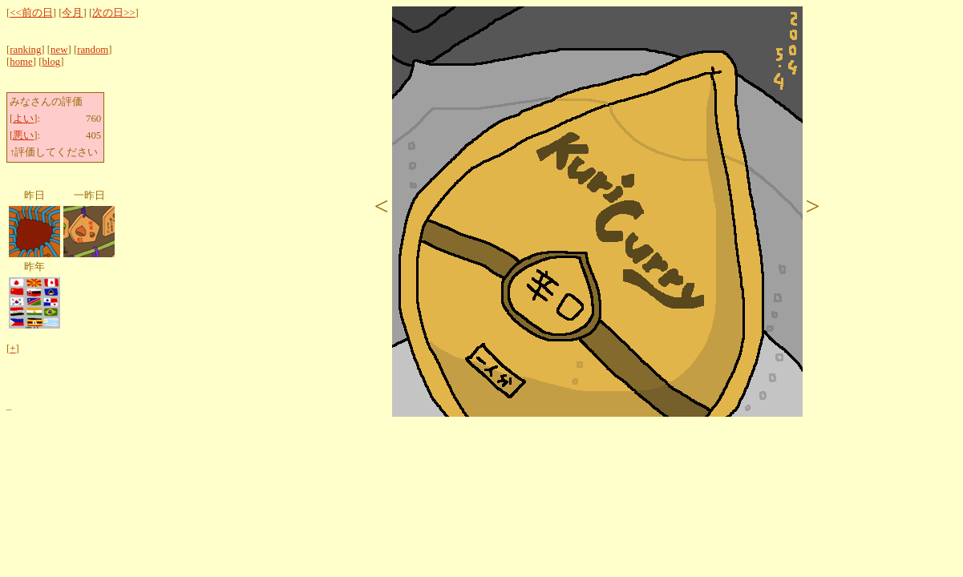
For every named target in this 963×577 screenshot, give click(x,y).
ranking (25, 49)
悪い (23, 135)
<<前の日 (31, 12)
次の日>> (113, 12)
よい (23, 118)
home (21, 61)
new (59, 49)
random (92, 49)
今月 (72, 12)
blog (51, 61)
